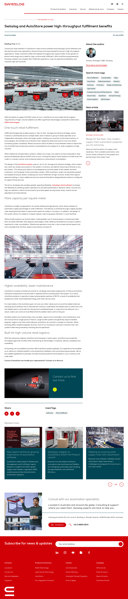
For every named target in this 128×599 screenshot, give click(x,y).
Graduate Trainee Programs (76, 576)
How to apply (71, 580)
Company (110, 9)
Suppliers (8, 580)
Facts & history (102, 572)
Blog (31, 19)
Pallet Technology (42, 568)
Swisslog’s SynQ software (62, 185)
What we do (101, 568)
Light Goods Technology (44, 572)
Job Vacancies (71, 568)
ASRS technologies (11, 122)
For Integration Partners (44, 580)
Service (83, 9)
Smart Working (72, 572)
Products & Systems (58, 9)
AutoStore (39, 576)
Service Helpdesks (11, 576)
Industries (73, 9)
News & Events (102, 576)
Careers (120, 9)
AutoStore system (25, 164)
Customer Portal (102, 580)
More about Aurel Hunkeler (96, 65)
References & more (96, 9)
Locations (8, 568)
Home (6, 20)
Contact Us (8, 572)
